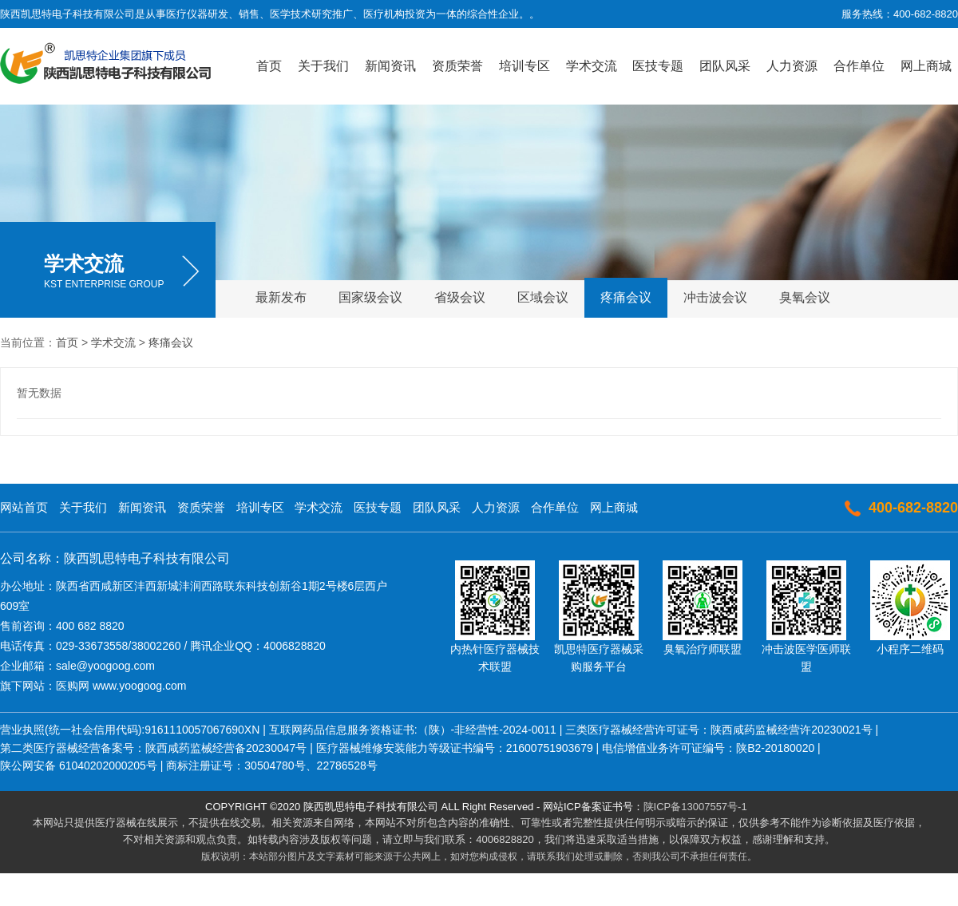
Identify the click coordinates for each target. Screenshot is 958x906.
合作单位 (859, 66)
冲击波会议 (715, 297)
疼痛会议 (625, 297)
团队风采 (724, 66)
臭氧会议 (804, 297)
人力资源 (791, 66)
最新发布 (281, 297)
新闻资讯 (390, 66)
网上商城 (926, 66)
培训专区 (524, 66)
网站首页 (24, 507)
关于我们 (323, 66)
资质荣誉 (457, 66)
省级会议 (459, 297)
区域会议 (542, 297)
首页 (269, 66)
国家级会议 (370, 297)
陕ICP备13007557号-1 (695, 807)
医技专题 (657, 66)
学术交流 (591, 66)
